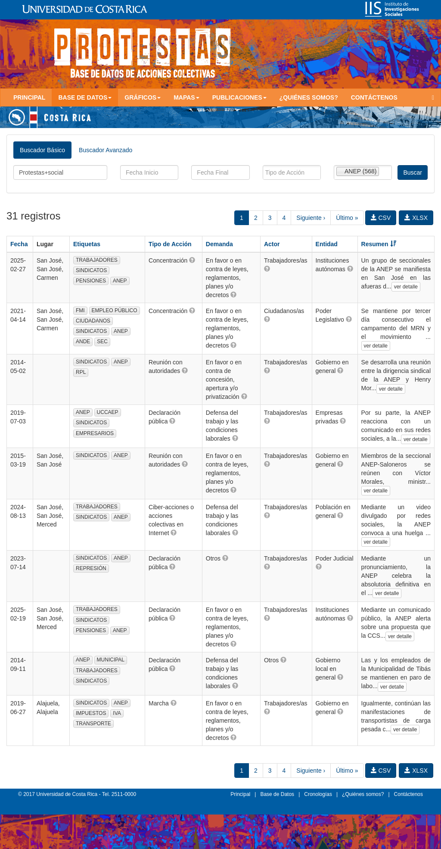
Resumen (378, 244)
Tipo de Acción (170, 244)
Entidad (327, 244)
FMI (80, 310)
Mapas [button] (186, 97)
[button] (192, 260)
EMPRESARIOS (95, 433)
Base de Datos (277, 794)
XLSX (416, 217)
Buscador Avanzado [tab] (105, 150)
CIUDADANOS (93, 321)
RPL (81, 372)
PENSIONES (91, 281)
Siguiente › (310, 217)
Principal (29, 97)
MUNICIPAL (110, 660)
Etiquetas (86, 244)
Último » (347, 217)
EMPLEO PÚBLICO (114, 310)
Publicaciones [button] (239, 97)
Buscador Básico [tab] (42, 150)
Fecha (19, 244)
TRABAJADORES (97, 260)
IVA (117, 713)
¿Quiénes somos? (309, 97)
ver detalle (406, 287)
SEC (102, 341)
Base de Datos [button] (85, 97)
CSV (381, 217)
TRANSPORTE (93, 724)
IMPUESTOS (91, 713)
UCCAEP (107, 412)
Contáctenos (374, 97)
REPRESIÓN (91, 568)
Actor (272, 244)
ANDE (83, 341)
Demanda (219, 244)
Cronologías (318, 794)
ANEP (120, 281)
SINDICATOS (91, 270)
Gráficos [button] (142, 97)
